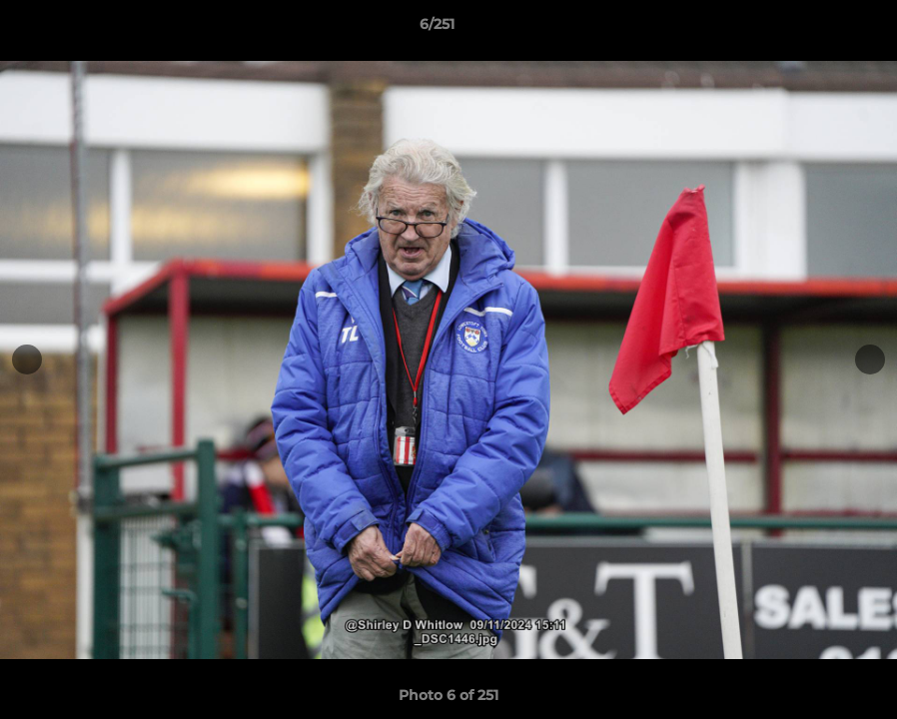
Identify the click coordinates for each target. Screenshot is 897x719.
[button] (813, 29)
